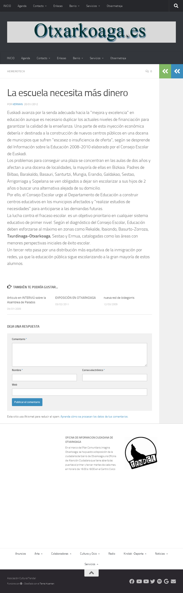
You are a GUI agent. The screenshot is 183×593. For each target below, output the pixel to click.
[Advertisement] (153, 502)
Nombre (17, 370)
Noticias (160, 553)
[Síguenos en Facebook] (131, 581)
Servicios (91, 6)
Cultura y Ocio (88, 553)
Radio (111, 553)
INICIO (7, 6)
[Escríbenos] (173, 581)
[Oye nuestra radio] (159, 581)
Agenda (22, 6)
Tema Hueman (47, 583)
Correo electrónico (93, 370)
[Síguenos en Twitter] (152, 581)
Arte (37, 553)
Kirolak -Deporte (133, 553)
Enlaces (58, 6)
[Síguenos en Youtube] (138, 581)
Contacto (38, 6)
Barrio (72, 6)
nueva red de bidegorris (119, 297)
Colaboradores (59, 553)
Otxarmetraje (114, 6)
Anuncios (20, 553)
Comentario (19, 339)
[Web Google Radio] (166, 581)
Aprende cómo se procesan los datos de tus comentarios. (94, 416)
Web (14, 384)
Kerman (18, 104)
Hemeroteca (16, 71)
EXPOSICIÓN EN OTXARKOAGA (75, 297)
